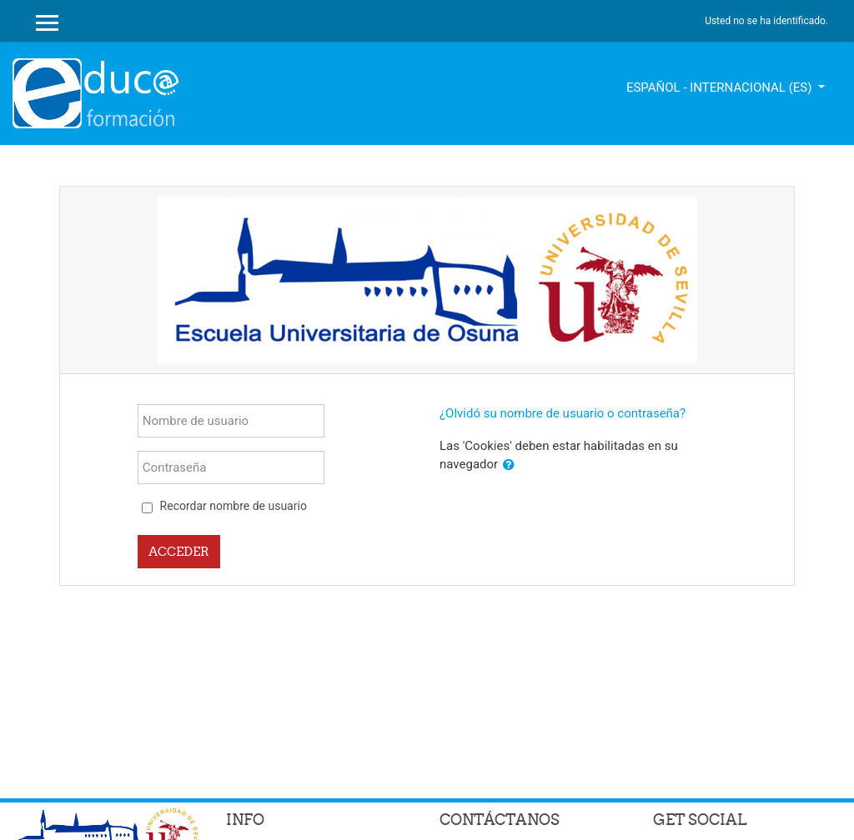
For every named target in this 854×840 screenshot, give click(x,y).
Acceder (178, 551)
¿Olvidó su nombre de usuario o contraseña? (563, 413)
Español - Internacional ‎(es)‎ (720, 87)
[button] (508, 465)
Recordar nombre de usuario (233, 505)
